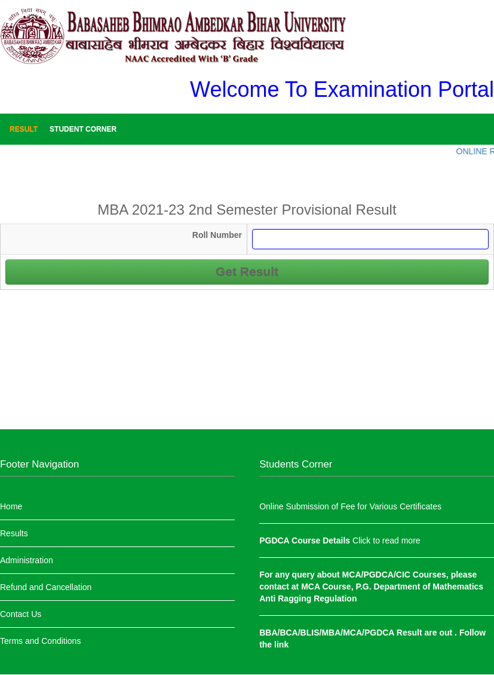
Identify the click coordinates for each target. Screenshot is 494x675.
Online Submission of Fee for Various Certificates (350, 506)
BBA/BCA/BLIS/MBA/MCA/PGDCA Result (341, 632)
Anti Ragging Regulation (308, 598)
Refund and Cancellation (45, 587)
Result (24, 129)
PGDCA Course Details (305, 540)
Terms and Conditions (40, 641)
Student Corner (83, 129)
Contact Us (20, 614)
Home (11, 506)
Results (14, 533)
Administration (26, 560)
